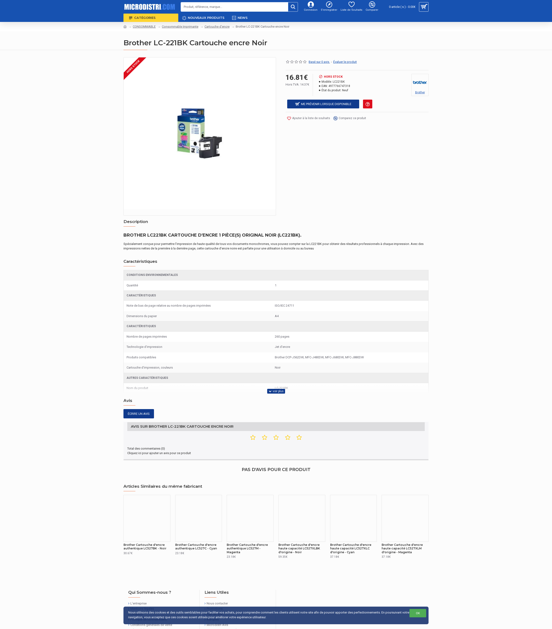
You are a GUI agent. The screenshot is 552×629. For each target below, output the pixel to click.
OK (418, 613)
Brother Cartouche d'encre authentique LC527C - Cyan (196, 533)
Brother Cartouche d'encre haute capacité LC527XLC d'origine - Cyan (350, 534)
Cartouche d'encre (217, 26)
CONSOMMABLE (144, 26)
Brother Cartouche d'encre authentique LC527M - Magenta (247, 534)
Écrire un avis (139, 404)
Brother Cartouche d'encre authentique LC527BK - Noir (144, 533)
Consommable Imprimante (180, 26)
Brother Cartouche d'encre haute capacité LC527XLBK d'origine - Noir (299, 534)
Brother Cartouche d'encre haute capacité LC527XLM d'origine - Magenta (402, 534)
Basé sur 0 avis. (319, 62)
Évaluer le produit (345, 62)
